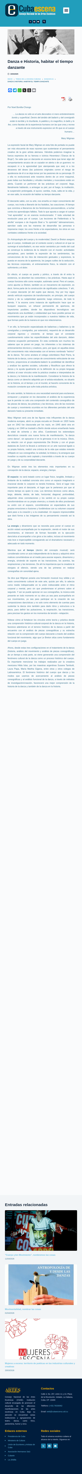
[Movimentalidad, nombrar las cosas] (41, 1284)
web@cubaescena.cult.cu (57, 1412)
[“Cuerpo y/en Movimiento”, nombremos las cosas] (41, 1230)
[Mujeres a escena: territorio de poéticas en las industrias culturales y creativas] (41, 1339)
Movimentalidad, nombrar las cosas (23, 1309)
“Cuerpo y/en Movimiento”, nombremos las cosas (30, 1255)
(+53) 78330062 (55, 1406)
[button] (66, 10)
